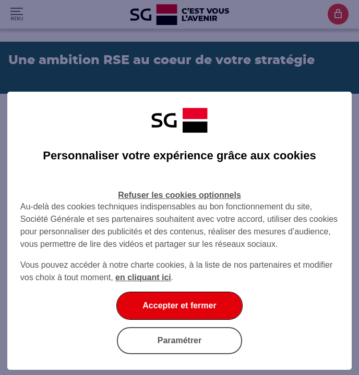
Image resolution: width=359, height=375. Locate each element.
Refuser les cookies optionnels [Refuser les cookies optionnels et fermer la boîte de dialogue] (179, 195)
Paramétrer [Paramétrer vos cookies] (180, 340)
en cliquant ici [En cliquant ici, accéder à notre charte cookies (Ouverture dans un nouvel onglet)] (143, 277)
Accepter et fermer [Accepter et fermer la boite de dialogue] (179, 305)
